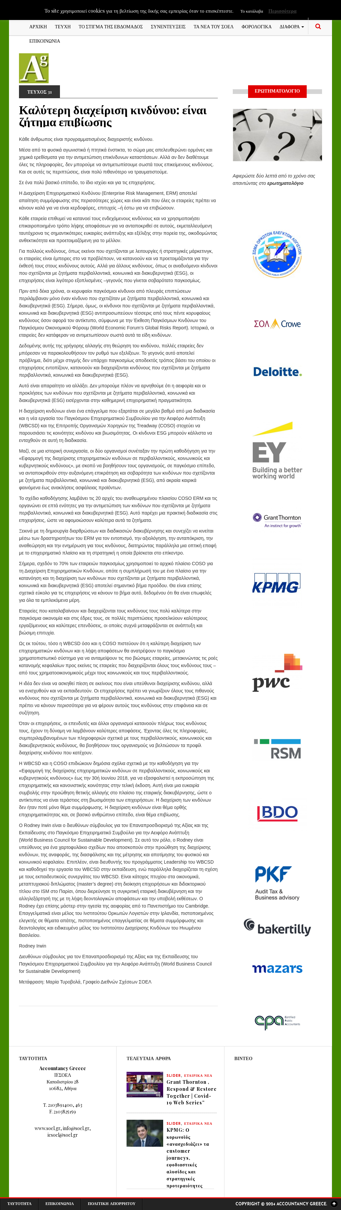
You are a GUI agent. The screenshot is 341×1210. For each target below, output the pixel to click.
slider (174, 1076)
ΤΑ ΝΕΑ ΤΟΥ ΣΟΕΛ (214, 26)
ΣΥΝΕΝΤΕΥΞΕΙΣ (168, 26)
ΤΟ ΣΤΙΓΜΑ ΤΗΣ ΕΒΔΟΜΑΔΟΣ (111, 26)
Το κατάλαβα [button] (251, 11)
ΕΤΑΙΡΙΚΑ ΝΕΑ (198, 1076)
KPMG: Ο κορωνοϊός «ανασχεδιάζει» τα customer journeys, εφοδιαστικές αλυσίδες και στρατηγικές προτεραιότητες (188, 1158)
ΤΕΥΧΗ (63, 26)
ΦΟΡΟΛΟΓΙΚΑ (257, 26)
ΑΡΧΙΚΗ (38, 26)
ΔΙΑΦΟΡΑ (292, 26)
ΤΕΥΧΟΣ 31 (39, 91)
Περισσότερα (282, 10)
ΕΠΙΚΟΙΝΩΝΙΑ (44, 40)
